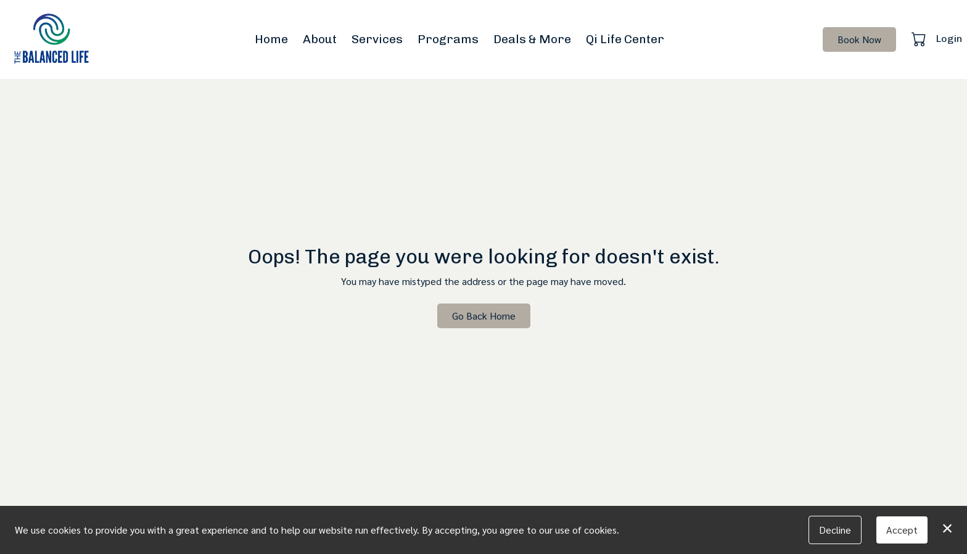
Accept (902, 529)
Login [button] (949, 38)
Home (271, 39)
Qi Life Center (625, 39)
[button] (919, 38)
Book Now (859, 39)
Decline (835, 529)
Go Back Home (484, 315)
